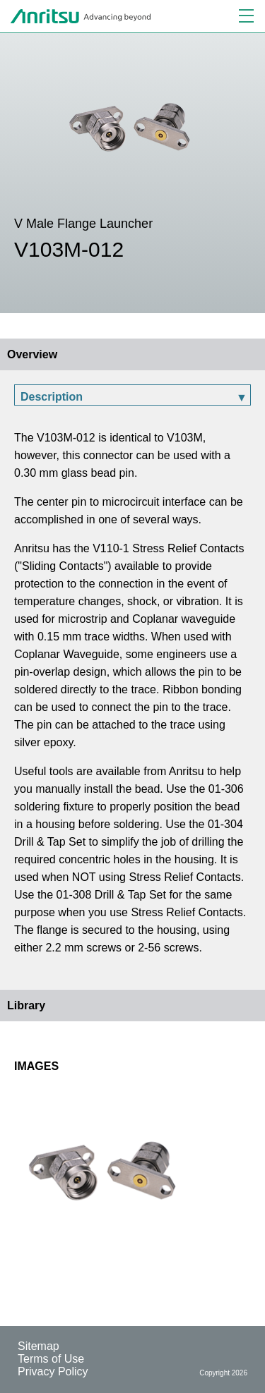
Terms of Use (51, 1359)
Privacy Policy (53, 1371)
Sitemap (38, 1346)
